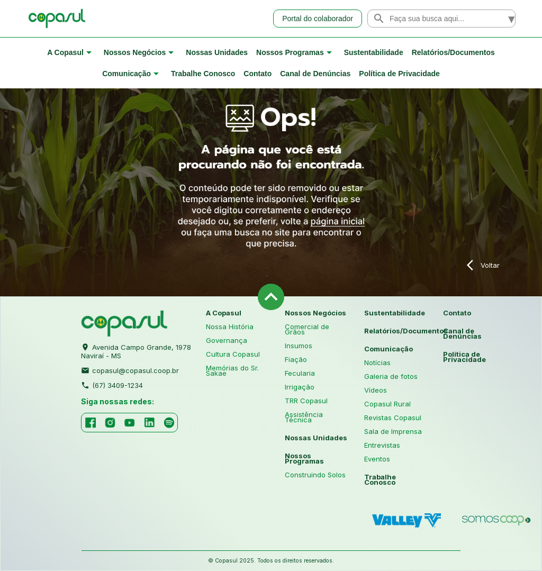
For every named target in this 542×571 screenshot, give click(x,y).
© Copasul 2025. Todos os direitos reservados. (271, 560)
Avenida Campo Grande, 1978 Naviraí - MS (136, 350)
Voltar (483, 265)
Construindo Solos (315, 474)
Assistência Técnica (304, 417)
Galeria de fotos (391, 376)
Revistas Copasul (392, 417)
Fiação (296, 359)
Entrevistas (382, 445)
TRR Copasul (306, 400)
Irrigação (299, 386)
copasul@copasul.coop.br (130, 369)
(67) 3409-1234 (112, 384)
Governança (226, 340)
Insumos (298, 345)
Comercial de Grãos (307, 329)
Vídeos (375, 390)
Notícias (377, 362)
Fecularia (300, 373)
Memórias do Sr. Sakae (232, 370)
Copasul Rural (387, 403)
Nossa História (230, 326)
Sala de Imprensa (393, 431)
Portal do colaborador (317, 18)
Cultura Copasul (233, 354)
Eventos (377, 458)
